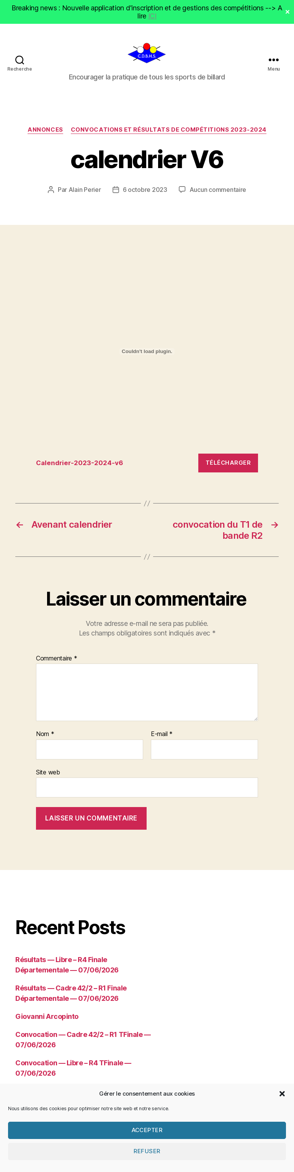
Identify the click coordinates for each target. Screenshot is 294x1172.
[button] (282, 1114)
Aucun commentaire (217, 193)
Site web (48, 776)
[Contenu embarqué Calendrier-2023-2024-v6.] (147, 355)
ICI (152, 16)
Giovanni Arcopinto (46, 1020)
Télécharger (228, 466)
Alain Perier (85, 193)
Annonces (45, 133)
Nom (45, 738)
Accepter (147, 1150)
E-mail (162, 738)
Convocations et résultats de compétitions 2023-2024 (168, 133)
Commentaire (56, 662)
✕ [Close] (287, 12)
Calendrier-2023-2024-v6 (79, 466)
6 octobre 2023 (145, 193)
